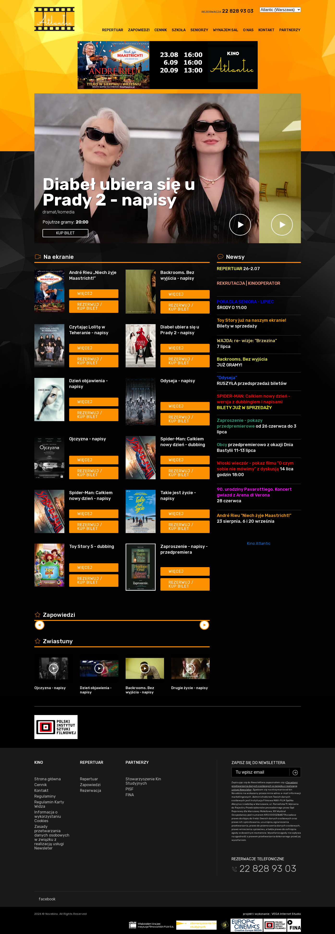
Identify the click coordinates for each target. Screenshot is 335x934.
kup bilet (65, 233)
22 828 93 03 (237, 11)
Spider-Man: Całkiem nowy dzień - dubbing (182, 441)
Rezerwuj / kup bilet (89, 306)
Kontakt (266, 30)
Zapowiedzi (139, 30)
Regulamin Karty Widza (49, 804)
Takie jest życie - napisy (178, 495)
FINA (130, 795)
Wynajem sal (225, 30)
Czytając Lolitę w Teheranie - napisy (88, 329)
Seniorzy (199, 30)
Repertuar (112, 30)
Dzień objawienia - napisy (88, 383)
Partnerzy (289, 30)
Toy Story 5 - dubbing (91, 546)
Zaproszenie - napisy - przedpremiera (184, 549)
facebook (44, 899)
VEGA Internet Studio (286, 914)
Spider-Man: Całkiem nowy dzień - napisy (91, 495)
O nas (248, 30)
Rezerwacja (90, 790)
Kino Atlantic (258, 543)
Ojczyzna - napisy (87, 439)
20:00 (82, 222)
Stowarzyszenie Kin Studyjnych (143, 781)
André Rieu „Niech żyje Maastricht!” (92, 275)
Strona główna (47, 779)
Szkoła (179, 30)
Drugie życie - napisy (189, 688)
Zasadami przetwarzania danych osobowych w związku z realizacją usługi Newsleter (264, 786)
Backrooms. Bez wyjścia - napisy (177, 275)
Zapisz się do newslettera (258, 762)
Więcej (84, 293)
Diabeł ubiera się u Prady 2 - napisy (119, 192)
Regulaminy (45, 796)
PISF (130, 789)
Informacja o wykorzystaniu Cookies (47, 816)
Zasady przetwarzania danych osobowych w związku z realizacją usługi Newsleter (51, 837)
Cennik (160, 30)
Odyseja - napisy (177, 380)
